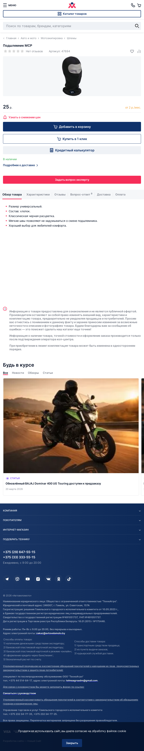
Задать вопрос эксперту (72, 179)
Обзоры (33, 372)
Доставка (104, 194)
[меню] (9, 5)
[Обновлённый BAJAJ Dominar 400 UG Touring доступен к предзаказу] (71, 436)
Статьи (48, 372)
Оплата (120, 194)
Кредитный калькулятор (72, 150)
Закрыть (72, 743)
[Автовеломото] (72, 5)
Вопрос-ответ (80, 194)
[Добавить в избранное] (130, 51)
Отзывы (60, 194)
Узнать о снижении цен (21, 117)
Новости (18, 372)
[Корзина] (139, 5)
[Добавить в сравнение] (137, 51)
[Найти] (137, 26)
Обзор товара (12, 194)
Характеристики (38, 194)
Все (5, 372)
